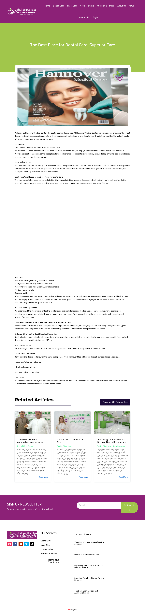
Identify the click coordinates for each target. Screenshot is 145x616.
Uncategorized (119, 446)
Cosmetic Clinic (87, 6)
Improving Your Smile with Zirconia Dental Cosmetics (111, 440)
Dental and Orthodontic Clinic (70, 440)
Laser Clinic (72, 6)
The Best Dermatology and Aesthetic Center (86, 592)
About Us (121, 6)
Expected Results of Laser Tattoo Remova (89, 579)
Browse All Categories (115, 402)
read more (43, 477)
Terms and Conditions (53, 561)
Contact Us (84, 17)
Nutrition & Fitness (105, 6)
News (131, 6)
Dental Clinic (58, 6)
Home (47, 6)
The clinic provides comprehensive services (30, 440)
